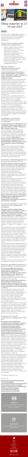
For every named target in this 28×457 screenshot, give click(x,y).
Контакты (14, 441)
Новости (14, 440)
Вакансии (14, 445)
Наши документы (14, 444)
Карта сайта (14, 447)
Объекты (14, 443)
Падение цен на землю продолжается (10, 388)
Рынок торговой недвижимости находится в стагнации (14, 383)
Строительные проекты (14, 448)
